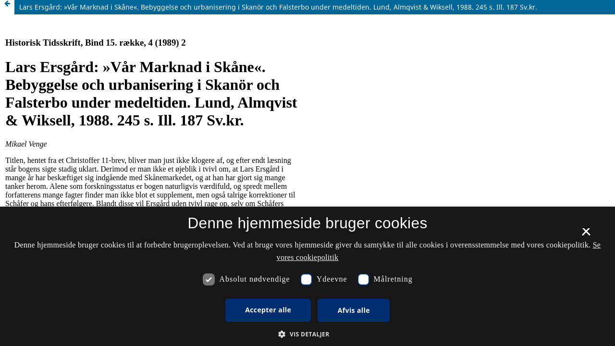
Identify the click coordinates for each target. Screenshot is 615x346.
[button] (307, 334)
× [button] (585, 235)
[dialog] (307, 276)
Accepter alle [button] (268, 309)
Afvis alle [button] (354, 310)
